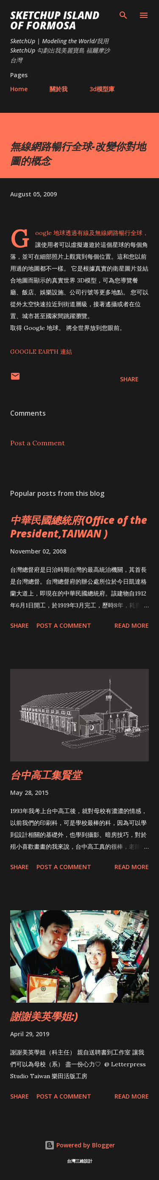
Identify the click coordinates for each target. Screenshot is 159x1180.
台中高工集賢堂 (45, 775)
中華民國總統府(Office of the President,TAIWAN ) (78, 526)
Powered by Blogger (80, 1145)
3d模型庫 (101, 89)
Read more (131, 625)
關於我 (58, 89)
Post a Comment (37, 443)
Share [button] (129, 379)
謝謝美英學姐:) (44, 1016)
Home (19, 89)
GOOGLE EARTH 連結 (41, 351)
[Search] (123, 15)
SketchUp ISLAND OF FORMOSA (54, 20)
